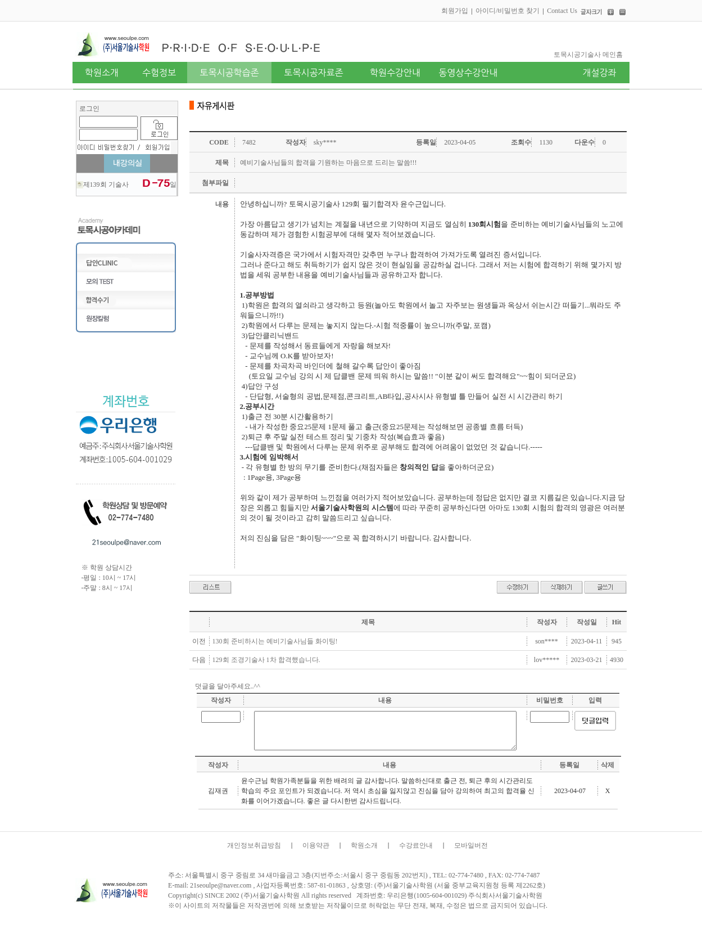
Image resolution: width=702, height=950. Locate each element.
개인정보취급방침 (254, 845)
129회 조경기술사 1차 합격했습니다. (266, 660)
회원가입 (454, 11)
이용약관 (315, 845)
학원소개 (364, 845)
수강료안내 (416, 845)
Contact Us (562, 11)
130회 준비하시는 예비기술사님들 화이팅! (275, 641)
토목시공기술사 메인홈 (588, 54)
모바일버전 (471, 845)
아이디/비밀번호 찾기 (507, 11)
